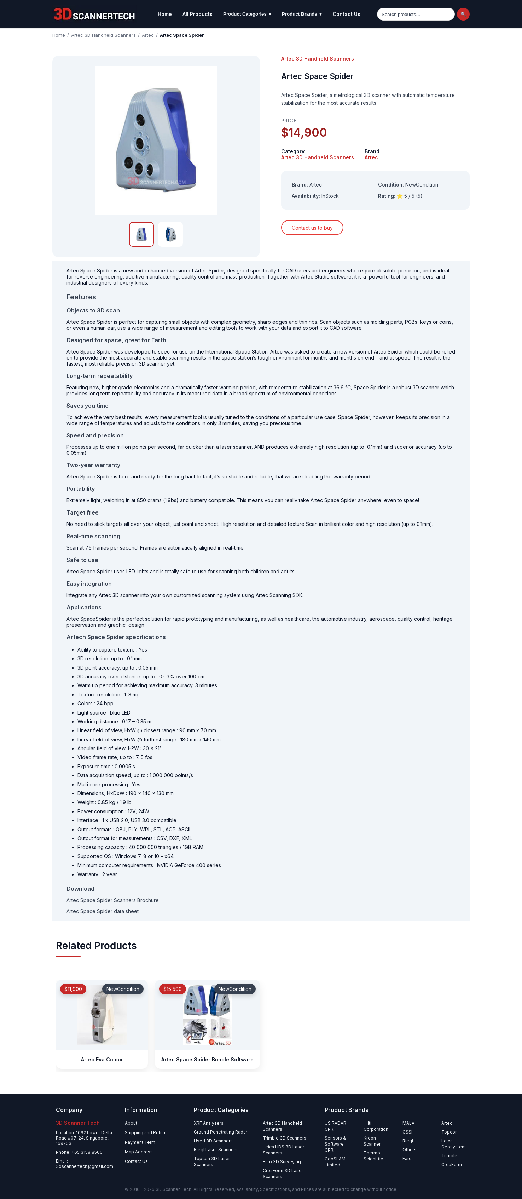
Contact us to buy (312, 228)
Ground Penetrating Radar (220, 1132)
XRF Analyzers (209, 1123)
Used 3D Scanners (213, 1140)
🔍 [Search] (463, 14)
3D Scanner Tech (173, 1189)
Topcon (449, 1132)
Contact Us (346, 14)
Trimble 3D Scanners (284, 1138)
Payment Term (140, 1142)
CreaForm (451, 1164)
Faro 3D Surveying (282, 1161)
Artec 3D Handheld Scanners (103, 35)
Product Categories (247, 14)
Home (165, 14)
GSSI (407, 1132)
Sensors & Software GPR (335, 1144)
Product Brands (302, 14)
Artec (148, 35)
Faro (407, 1158)
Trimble (449, 1155)
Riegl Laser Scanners (216, 1149)
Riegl (407, 1140)
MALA (408, 1123)
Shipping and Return (146, 1132)
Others (409, 1149)
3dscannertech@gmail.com (84, 1166)
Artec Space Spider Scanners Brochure (112, 900)
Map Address (139, 1151)
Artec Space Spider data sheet (102, 911)
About (131, 1123)
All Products (197, 14)
